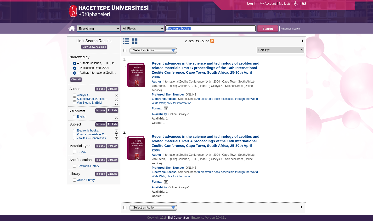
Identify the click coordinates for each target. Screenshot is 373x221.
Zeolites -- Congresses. (92, 138)
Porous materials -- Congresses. (97, 134)
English (81, 116)
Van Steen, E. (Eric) (89, 102)
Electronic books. (88, 130)
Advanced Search (290, 28)
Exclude (112, 89)
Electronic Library (88, 166)
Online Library (86, 180)
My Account (268, 3)
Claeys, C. (83, 95)
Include (100, 89)
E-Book (81, 152)
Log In (252, 3)
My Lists (285, 3)
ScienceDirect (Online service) (96, 99)
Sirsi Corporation (178, 217)
